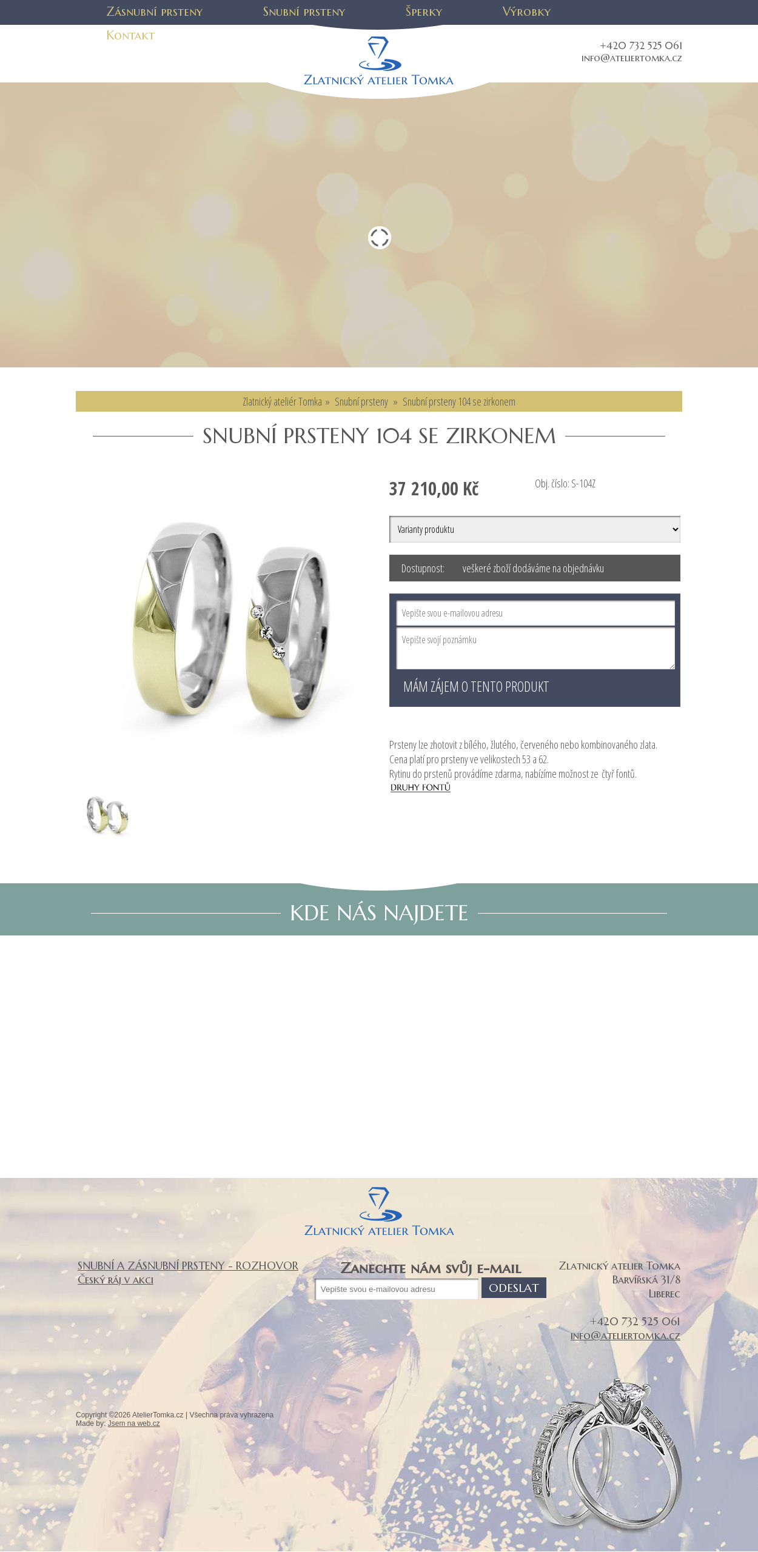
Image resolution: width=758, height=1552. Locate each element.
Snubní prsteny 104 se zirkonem (459, 401)
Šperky (424, 11)
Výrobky (527, 11)
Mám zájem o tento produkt (476, 686)
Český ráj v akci (115, 1279)
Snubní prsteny (304, 11)
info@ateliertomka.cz (632, 58)
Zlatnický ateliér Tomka (282, 401)
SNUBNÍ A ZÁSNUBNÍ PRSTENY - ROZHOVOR (188, 1266)
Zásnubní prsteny (154, 11)
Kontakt (130, 35)
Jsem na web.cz (134, 1423)
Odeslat (514, 1287)
